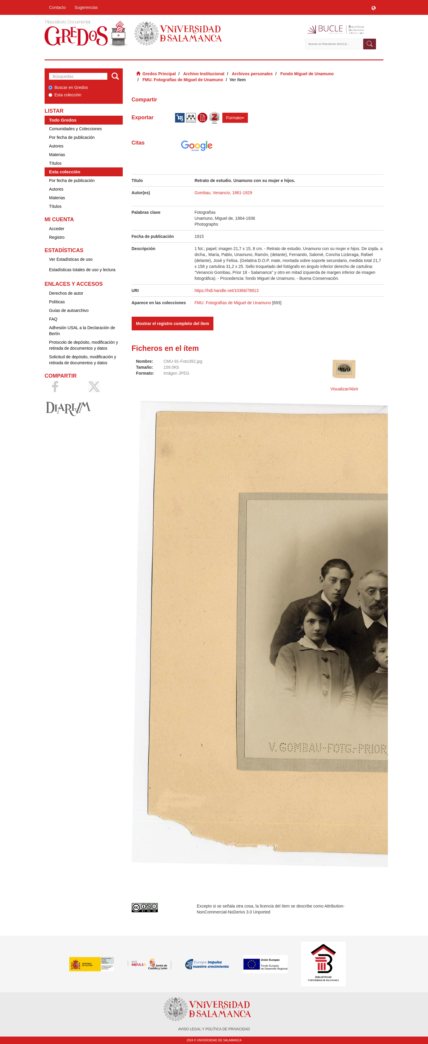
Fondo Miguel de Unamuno (307, 73)
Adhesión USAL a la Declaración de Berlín (82, 330)
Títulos (55, 163)
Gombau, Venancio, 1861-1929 (223, 192)
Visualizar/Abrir (344, 389)
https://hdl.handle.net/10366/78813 (226, 290)
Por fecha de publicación (72, 137)
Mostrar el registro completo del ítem (172, 323)
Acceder (56, 228)
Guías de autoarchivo (69, 310)
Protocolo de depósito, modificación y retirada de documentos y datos (83, 345)
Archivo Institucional (203, 73)
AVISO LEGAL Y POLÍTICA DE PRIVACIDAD (214, 1029)
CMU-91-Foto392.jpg (182, 361)
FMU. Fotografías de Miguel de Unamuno (182, 79)
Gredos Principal (159, 73)
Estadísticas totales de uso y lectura (82, 269)
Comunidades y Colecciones (75, 128)
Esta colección (64, 94)
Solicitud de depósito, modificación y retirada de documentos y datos (82, 359)
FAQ (53, 319)
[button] (373, 7)
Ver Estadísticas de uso (70, 259)
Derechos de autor (66, 293)
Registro (56, 237)
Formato (235, 117)
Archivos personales (252, 73)
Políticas (57, 301)
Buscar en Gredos (68, 87)
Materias (57, 154)
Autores (56, 146)
